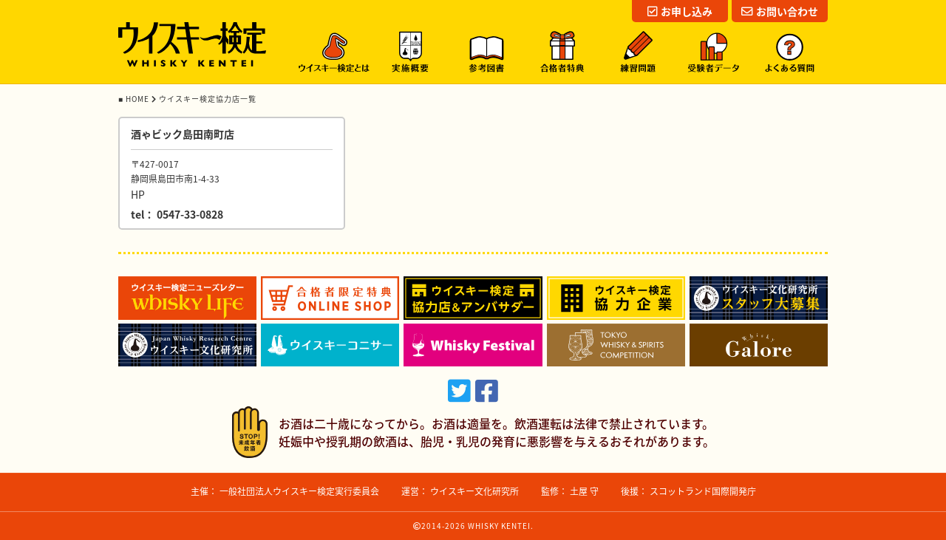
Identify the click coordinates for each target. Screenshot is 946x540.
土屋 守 (584, 491)
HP (138, 194)
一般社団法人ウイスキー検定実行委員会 (299, 491)
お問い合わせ (779, 11)
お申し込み (679, 11)
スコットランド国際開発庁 (703, 491)
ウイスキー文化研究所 (474, 491)
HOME (139, 98)
